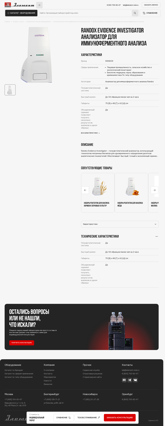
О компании (49, 370)
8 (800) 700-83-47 (130, 373)
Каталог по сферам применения (19, 373)
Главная (7, 21)
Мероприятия (50, 377)
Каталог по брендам (14, 370)
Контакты (48, 373)
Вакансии (48, 384)
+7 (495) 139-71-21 (52, 399)
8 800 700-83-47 (114, 5)
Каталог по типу (18, 21)
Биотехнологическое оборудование (39, 21)
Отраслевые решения (92, 373)
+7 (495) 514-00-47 (13, 399)
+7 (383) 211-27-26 (91, 399)
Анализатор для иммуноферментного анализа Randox (71, 21)
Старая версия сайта (92, 377)
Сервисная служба (91, 370)
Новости (48, 381)
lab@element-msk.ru (130, 5)
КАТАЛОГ (21, 13)
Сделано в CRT (153, 420)
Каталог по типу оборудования (19, 377)
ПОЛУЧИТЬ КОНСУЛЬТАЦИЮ (22, 343)
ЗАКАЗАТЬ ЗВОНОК (151, 5)
